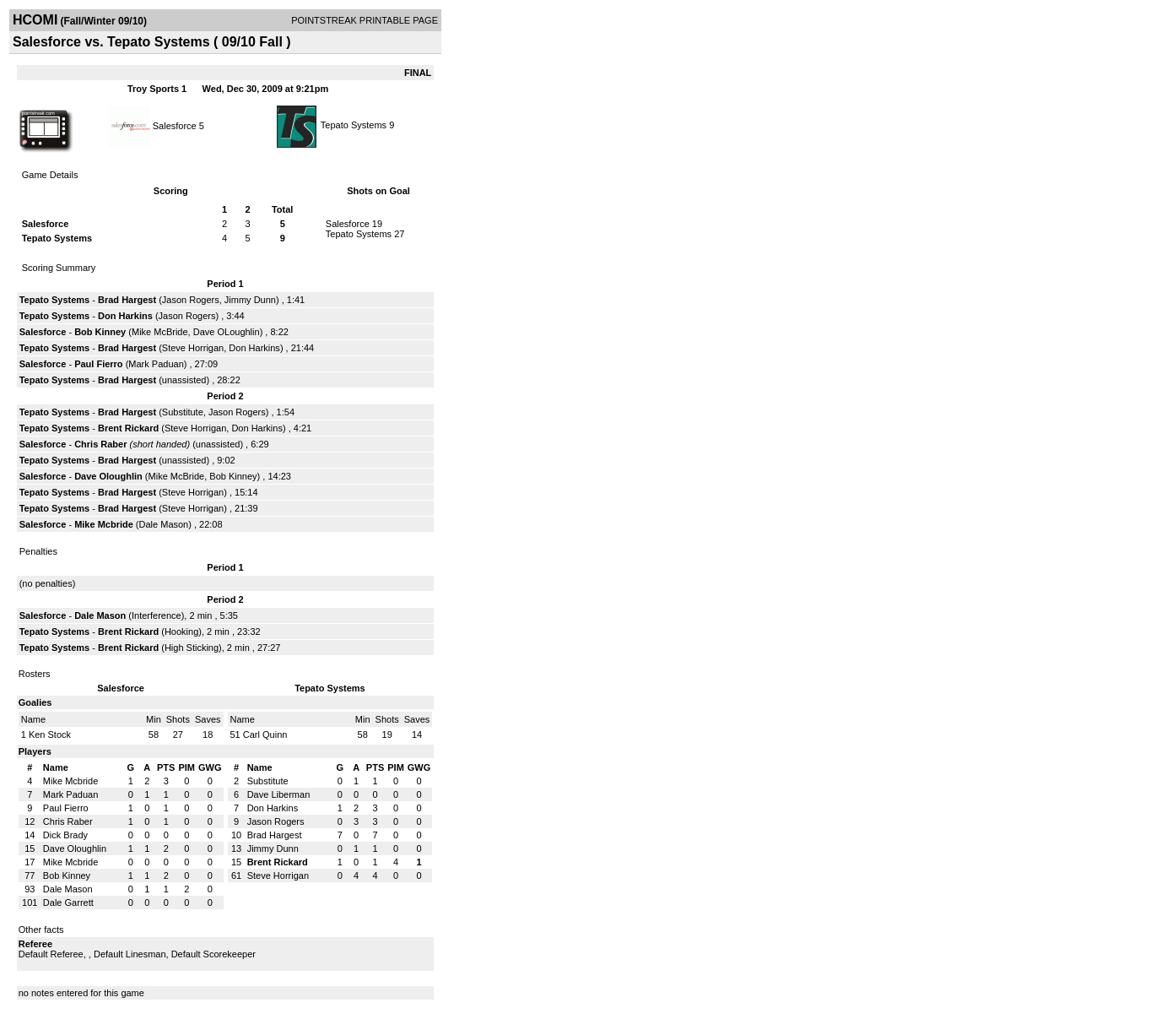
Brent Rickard (128, 428)
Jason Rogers (190, 300)
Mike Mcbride (103, 524)
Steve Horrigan (193, 348)
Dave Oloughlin (108, 476)
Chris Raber (100, 444)
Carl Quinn (265, 734)
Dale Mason (164, 524)
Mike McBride (160, 332)
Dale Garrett (68, 902)
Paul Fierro (98, 364)
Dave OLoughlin (226, 332)
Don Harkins (125, 316)
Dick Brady (65, 835)
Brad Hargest (127, 300)
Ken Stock (50, 734)
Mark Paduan (155, 364)
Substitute (182, 412)
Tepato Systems (353, 125)
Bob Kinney (100, 332)
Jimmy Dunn (250, 300)
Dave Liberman (279, 794)
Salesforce (175, 125)
